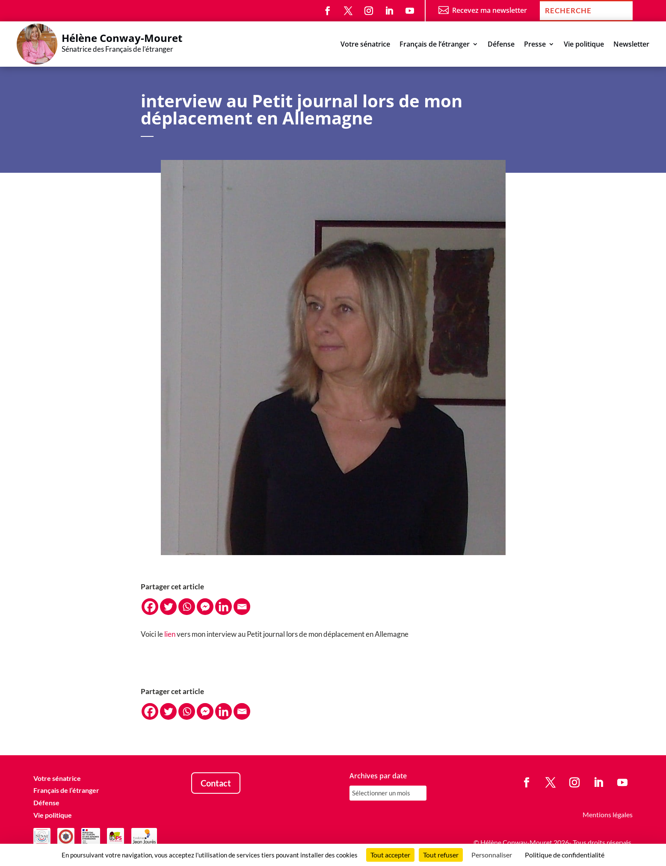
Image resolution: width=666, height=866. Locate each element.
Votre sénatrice (365, 45)
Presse (535, 45)
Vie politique (584, 45)
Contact (216, 783)
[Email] (242, 606)
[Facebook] (150, 606)
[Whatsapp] (186, 606)
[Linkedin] (223, 606)
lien (169, 634)
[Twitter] (168, 606)
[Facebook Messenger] (205, 606)
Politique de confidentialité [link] (564, 855)
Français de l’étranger (435, 45)
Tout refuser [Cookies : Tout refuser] (441, 855)
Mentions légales (608, 814)
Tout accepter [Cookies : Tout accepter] (390, 855)
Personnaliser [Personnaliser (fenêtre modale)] (491, 855)
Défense (501, 45)
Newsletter (631, 45)
